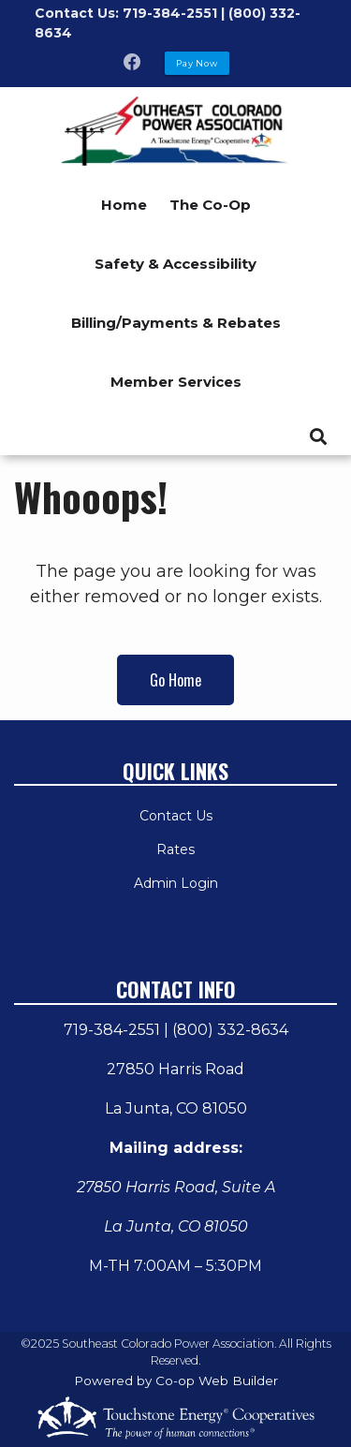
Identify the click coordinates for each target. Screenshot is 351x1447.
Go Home (175, 680)
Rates (175, 849)
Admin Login (176, 883)
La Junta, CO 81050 (176, 1108)
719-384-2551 (112, 1030)
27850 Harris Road (175, 1069)
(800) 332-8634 (230, 1030)
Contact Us (175, 815)
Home (124, 205)
